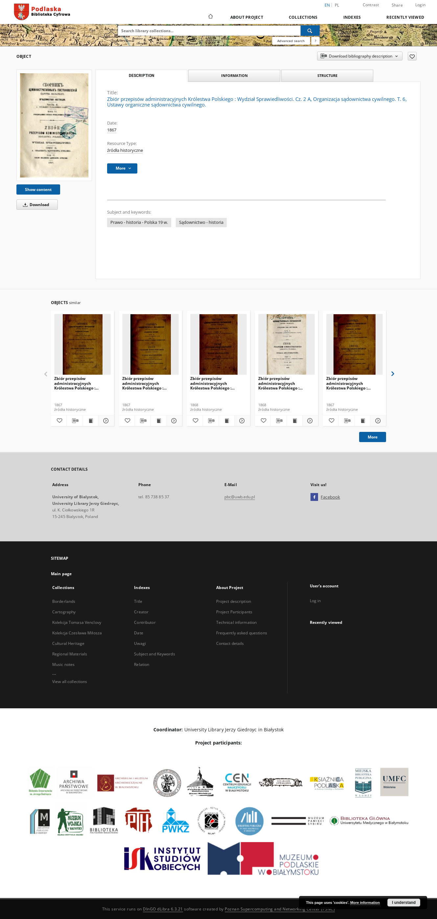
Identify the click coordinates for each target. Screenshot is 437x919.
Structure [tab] (327, 75)
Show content (38, 189)
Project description (233, 601)
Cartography (64, 612)
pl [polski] (337, 5)
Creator (141, 612)
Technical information (236, 622)
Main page (61, 574)
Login (420, 5)
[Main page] (210, 17)
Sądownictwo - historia (201, 222)
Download (35, 204)
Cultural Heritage (68, 643)
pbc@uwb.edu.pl (239, 497)
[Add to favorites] (412, 56)
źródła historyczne (125, 150)
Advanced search (291, 40)
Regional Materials (69, 654)
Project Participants (234, 612)
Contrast (371, 5)
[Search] (310, 30)
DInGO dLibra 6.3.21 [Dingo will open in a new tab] (163, 909)
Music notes (63, 664)
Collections (303, 17)
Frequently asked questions (241, 633)
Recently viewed (405, 17)
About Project (246, 17)
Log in (315, 600)
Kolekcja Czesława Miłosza (77, 633)
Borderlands (63, 601)
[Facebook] (314, 497)
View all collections (69, 681)
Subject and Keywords (154, 654)
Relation (141, 664)
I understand (404, 902)
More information (365, 903)
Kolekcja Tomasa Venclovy (76, 622)
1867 (111, 130)
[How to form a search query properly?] (315, 41)
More (373, 437)
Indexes (352, 17)
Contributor (144, 622)
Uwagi (140, 643)
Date (138, 633)
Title (138, 601)
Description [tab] (141, 75)
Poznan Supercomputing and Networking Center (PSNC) (280, 909)
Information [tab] (234, 75)
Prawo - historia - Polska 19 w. (139, 222)
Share (397, 5)
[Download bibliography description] (74, 420)
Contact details (230, 643)
